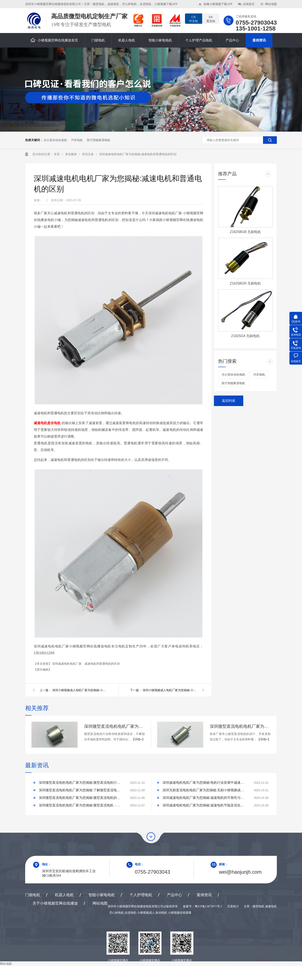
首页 (57, 154)
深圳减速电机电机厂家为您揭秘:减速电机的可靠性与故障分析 (204, 797)
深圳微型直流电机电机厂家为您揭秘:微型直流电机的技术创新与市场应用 (81, 797)
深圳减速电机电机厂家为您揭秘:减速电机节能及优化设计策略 (204, 805)
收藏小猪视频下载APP (217, 4)
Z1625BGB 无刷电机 (245, 232)
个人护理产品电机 (198, 40)
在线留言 (249, 4)
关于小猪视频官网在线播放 (55, 903)
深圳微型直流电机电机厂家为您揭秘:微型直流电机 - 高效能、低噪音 (81, 805)
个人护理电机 (141, 895)
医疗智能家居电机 (98, 140)
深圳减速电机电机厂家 (67, 663)
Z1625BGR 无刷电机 (245, 283)
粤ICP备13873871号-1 (208, 906)
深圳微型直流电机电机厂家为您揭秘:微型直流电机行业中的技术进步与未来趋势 (114, 726)
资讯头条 (88, 154)
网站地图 (271, 4)
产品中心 (232, 40)
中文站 (193, 19)
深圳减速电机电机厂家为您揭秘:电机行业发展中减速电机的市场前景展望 (204, 782)
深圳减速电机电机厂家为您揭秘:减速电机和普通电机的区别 (137, 154)
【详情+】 (138, 739)
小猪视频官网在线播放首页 (54, 40)
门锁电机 (98, 40)
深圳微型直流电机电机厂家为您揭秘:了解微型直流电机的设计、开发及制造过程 (81, 790)
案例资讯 (259, 40)
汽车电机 (77, 140)
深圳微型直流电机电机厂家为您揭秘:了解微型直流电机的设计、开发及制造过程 (240, 726)
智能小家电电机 (160, 40)
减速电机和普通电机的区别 (102, 663)
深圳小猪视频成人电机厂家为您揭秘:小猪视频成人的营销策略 (79, 690)
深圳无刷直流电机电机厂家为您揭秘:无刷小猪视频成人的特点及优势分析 (204, 790)
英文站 (210, 19)
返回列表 (228, 400)
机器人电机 (126, 40)
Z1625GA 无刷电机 (245, 336)
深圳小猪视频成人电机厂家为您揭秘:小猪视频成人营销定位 (170, 690)
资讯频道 (71, 154)
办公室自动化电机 (55, 140)
